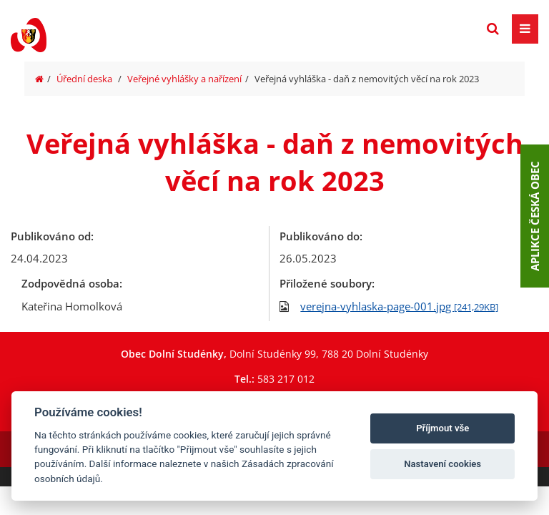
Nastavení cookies (442, 463)
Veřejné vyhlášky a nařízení (184, 78)
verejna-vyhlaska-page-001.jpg (399, 306)
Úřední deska (84, 78)
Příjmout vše (442, 428)
